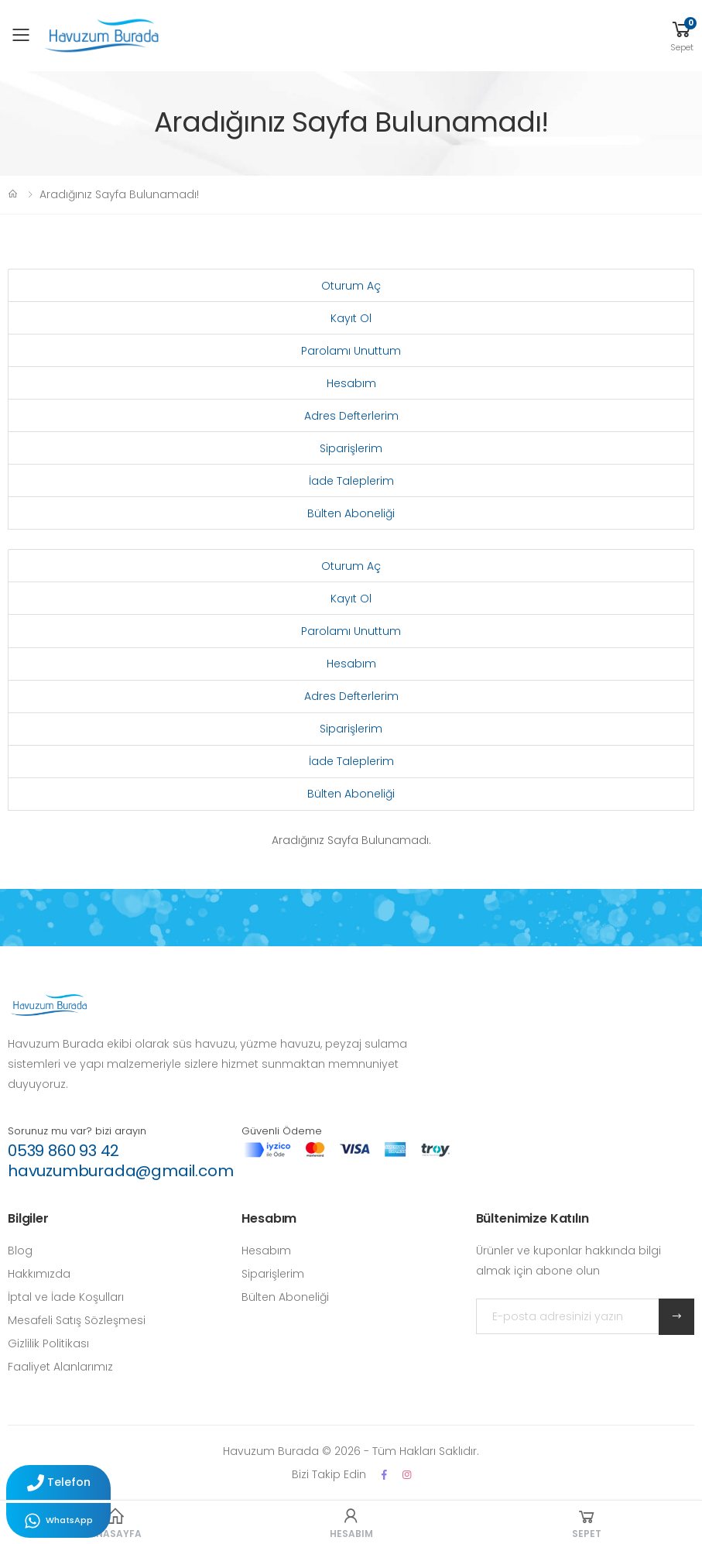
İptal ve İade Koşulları (66, 1297)
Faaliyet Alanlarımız (60, 1366)
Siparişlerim (351, 448)
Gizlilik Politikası (48, 1343)
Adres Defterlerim (351, 416)
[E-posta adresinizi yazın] (567, 1316)
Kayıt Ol (351, 318)
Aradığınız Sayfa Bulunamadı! (119, 194)
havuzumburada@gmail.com (120, 1171)
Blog (20, 1250)
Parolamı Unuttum (351, 351)
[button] (681, 35)
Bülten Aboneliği (351, 513)
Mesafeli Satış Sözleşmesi (77, 1320)
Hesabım (351, 383)
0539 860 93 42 (63, 1150)
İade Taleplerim (351, 481)
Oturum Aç (351, 285)
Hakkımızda (39, 1274)
